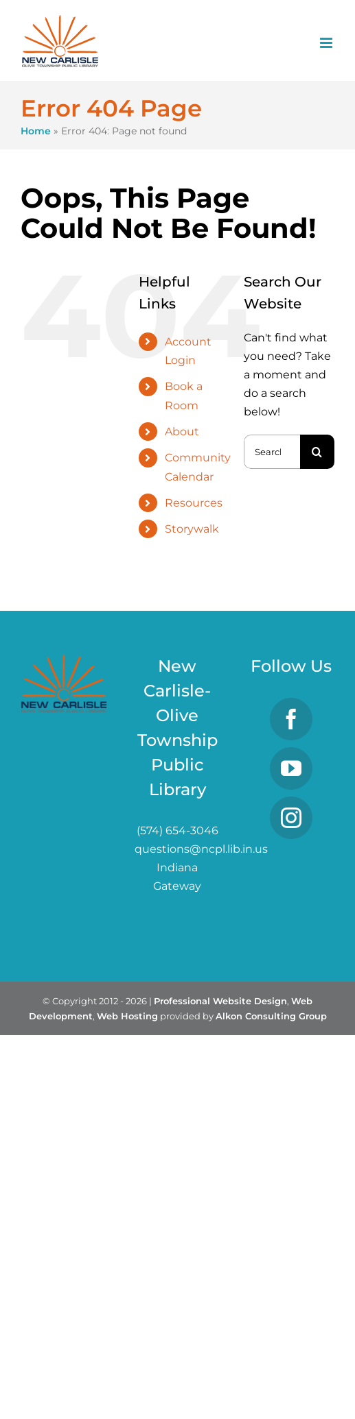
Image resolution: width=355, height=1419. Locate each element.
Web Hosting (127, 1015)
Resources (193, 502)
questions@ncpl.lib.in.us (201, 849)
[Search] (317, 452)
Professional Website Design (220, 1000)
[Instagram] (291, 818)
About (182, 431)
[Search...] (272, 452)
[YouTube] (291, 768)
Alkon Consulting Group (271, 1015)
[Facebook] (291, 719)
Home (36, 131)
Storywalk (192, 528)
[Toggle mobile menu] (327, 43)
